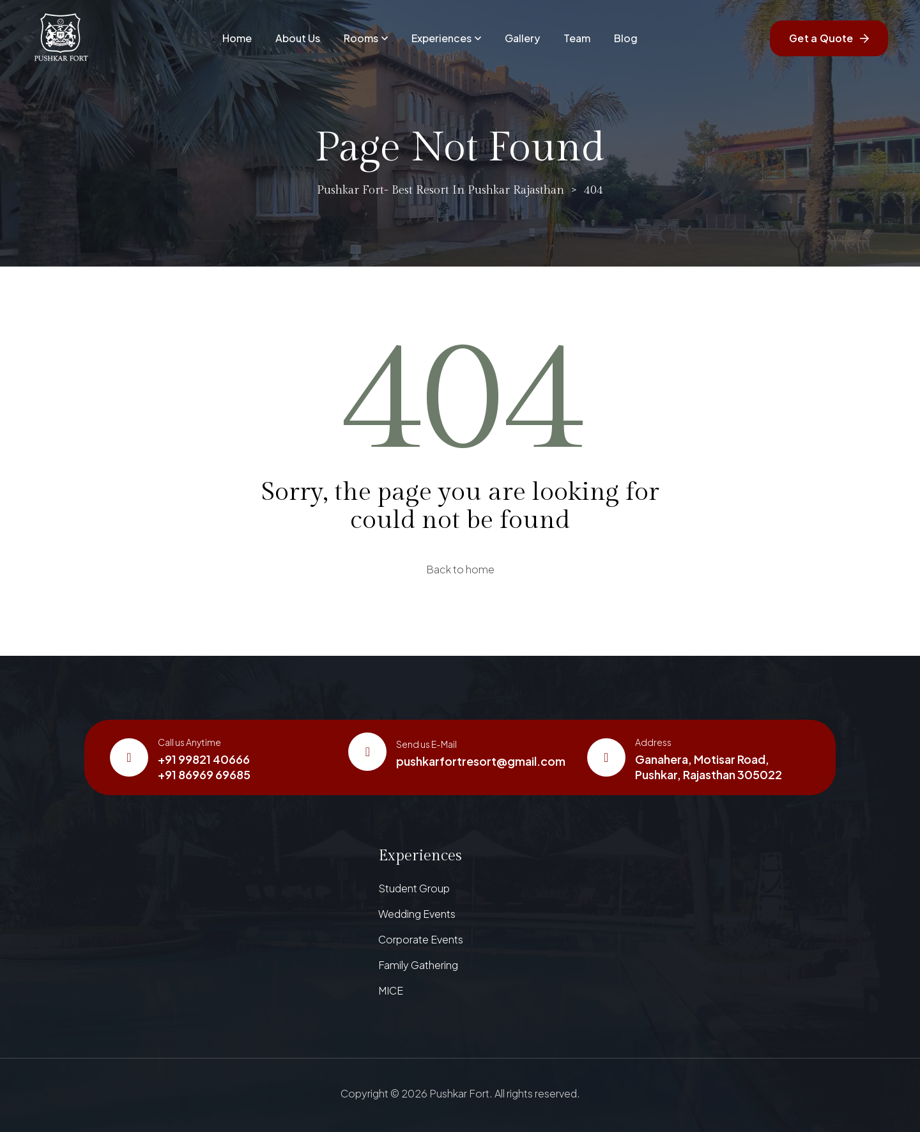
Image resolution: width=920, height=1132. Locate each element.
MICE (390, 990)
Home (237, 38)
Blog (626, 38)
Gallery (522, 38)
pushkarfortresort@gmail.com (480, 761)
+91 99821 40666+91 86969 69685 (204, 767)
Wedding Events (417, 913)
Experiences (446, 38)
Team (577, 38)
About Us (297, 38)
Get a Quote (829, 38)
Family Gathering (418, 965)
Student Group (414, 888)
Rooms (366, 38)
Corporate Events (420, 939)
